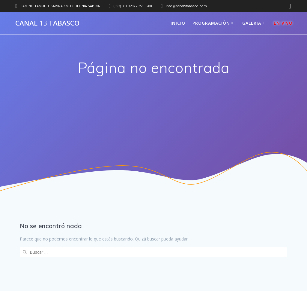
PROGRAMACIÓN (211, 23)
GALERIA (251, 23)
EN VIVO (283, 23)
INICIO (178, 23)
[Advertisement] (153, 126)
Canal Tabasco (47, 23)
